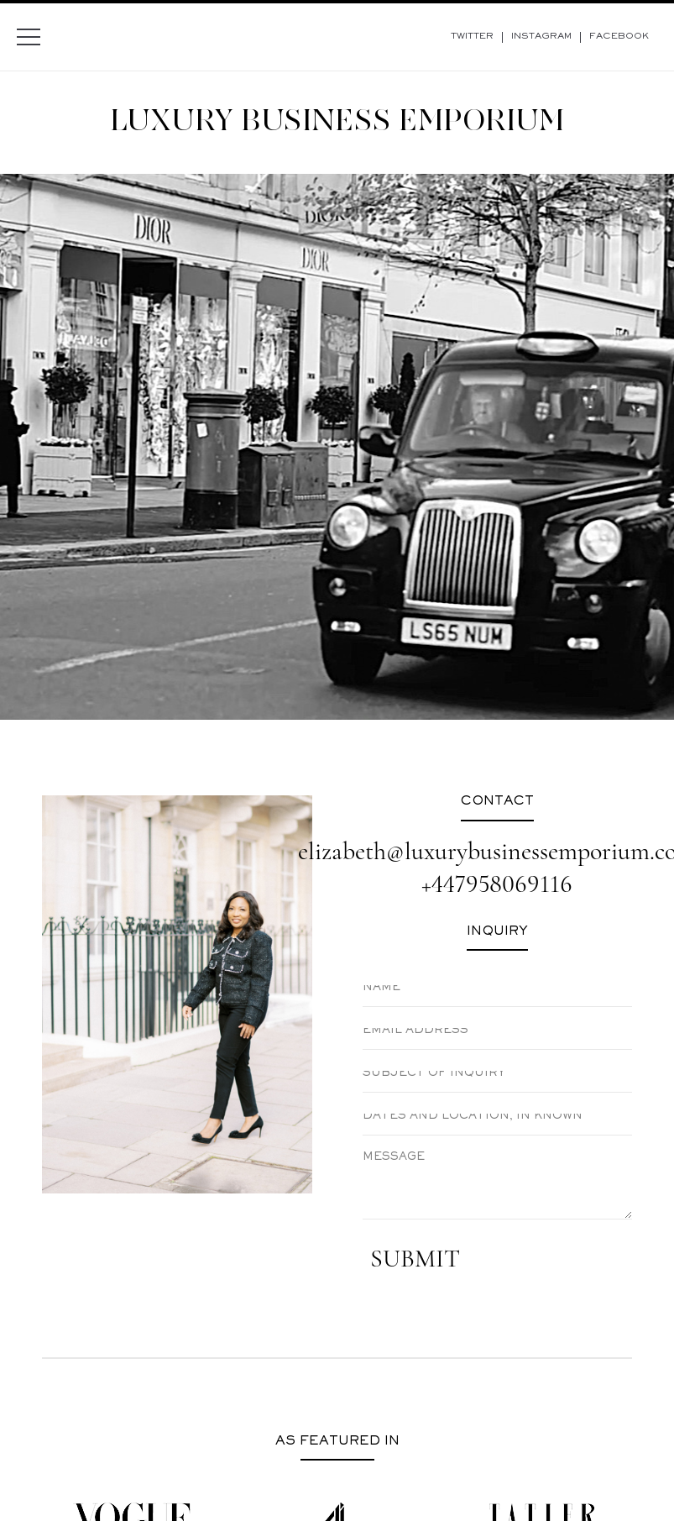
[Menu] (28, 37)
